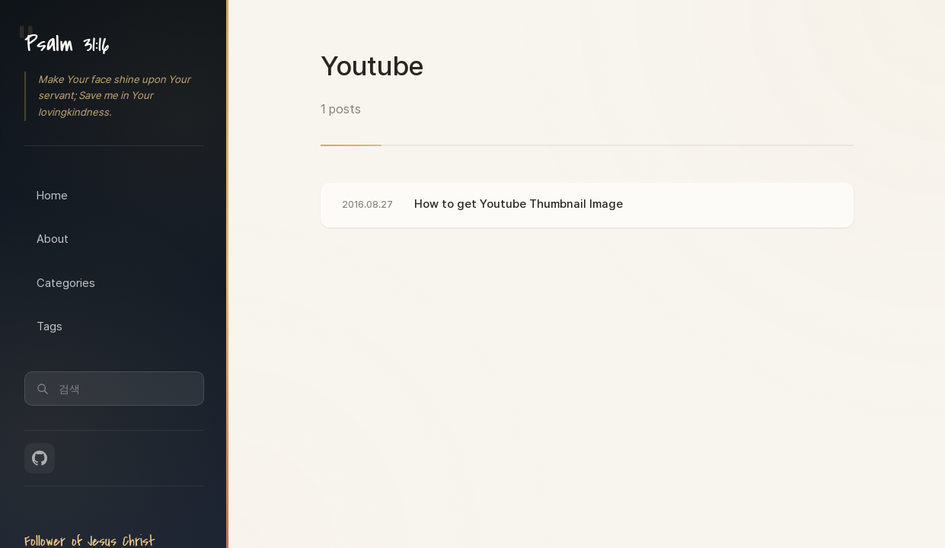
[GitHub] (39, 458)
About (53, 239)
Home (52, 195)
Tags (49, 326)
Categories (66, 283)
